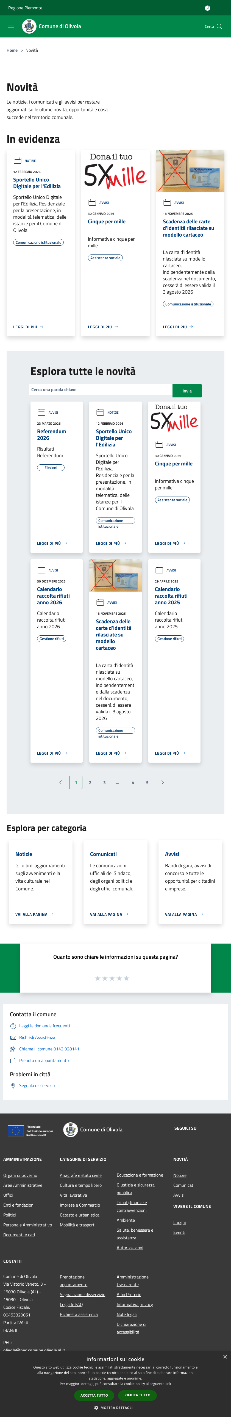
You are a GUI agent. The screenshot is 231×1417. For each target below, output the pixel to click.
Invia (187, 391)
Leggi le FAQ (71, 1304)
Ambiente (126, 1220)
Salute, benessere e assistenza (135, 1234)
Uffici (8, 1195)
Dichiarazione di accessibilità (131, 1328)
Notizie (24, 160)
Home (12, 50)
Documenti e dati (19, 1234)
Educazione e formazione (140, 1175)
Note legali (127, 1314)
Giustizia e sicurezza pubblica (136, 1189)
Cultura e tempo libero (81, 1185)
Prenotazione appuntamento (73, 1281)
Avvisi (98, 202)
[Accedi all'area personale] (207, 8)
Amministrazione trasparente (133, 1281)
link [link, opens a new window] (168, 1383)
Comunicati (183, 1185)
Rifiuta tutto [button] (137, 1395)
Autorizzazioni (130, 1247)
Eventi (179, 1232)
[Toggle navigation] (11, 26)
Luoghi (179, 1222)
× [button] (225, 1357)
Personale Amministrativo (27, 1224)
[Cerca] (219, 26)
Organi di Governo (20, 1175)
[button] (115, 1407)
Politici (9, 1215)
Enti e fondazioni (19, 1205)
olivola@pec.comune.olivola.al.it (34, 1350)
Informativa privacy (135, 1304)
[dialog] (115, 1384)
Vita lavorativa (73, 1195)
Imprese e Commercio (80, 1205)
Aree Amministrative (22, 1185)
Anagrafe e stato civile (81, 1175)
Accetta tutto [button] (94, 1395)
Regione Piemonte (25, 7)
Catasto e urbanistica (79, 1215)
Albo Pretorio (129, 1294)
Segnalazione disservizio (82, 1294)
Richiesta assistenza (79, 1314)
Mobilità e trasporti (78, 1224)
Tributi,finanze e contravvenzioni (132, 1206)
